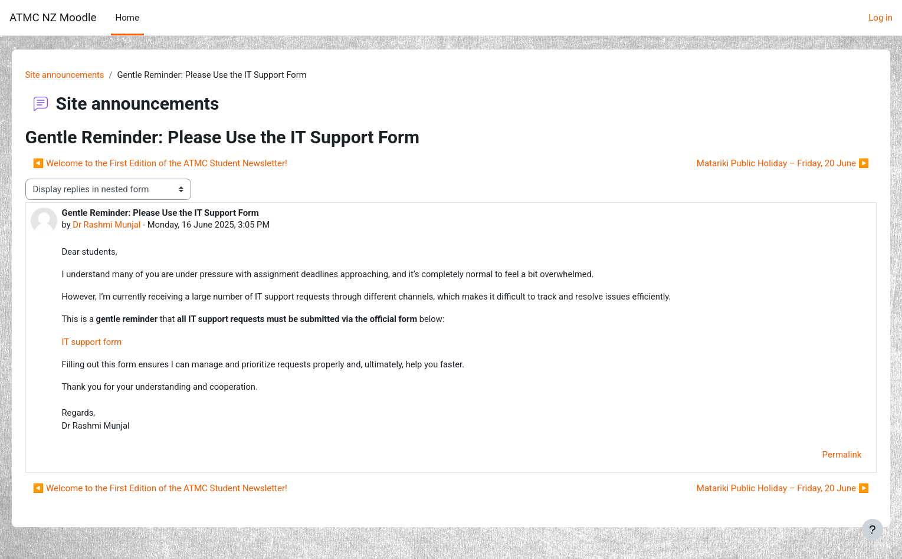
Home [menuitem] (127, 17)
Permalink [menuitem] (825, 458)
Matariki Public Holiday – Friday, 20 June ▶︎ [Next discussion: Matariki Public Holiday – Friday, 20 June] (766, 164)
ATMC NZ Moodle (53, 17)
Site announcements (82, 75)
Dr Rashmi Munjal (124, 225)
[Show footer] (872, 529)
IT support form (109, 343)
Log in (880, 17)
